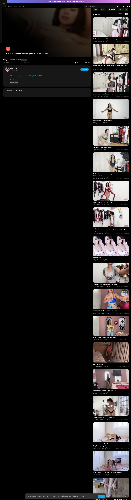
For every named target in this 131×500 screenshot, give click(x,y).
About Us (4, 75)
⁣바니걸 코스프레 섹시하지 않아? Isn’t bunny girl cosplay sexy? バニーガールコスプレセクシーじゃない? (114, 460)
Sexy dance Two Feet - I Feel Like (110, 483)
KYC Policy (12, 64)
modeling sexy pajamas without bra (112, 249)
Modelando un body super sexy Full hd (112, 340)
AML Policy (5, 64)
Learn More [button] (80, 496)
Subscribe (91, 60)
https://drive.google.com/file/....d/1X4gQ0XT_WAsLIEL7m (50, 67)
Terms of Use (12, 75)
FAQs (3, 62)
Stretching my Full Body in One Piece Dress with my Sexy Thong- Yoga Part (114, 386)
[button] (127, 6)
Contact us (9, 62)
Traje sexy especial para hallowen (111, 294)
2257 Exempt (6, 66)
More (50, 6)
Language (5, 80)
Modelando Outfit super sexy (109, 109)
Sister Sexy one (105, 317)
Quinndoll (37, 59)
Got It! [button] (101, 496)
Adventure (42, 6)
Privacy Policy (6, 78)
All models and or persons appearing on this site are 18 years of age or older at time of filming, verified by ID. (11, 71)
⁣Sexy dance (104, 226)
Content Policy (17, 62)
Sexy (29, 6)
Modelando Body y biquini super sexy (112, 271)
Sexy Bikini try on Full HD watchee (110, 362)
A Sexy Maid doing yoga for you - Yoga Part (114, 410)
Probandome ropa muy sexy (109, 179)
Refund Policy (15, 78)
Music (35, 6)
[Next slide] (126, 9)
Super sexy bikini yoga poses (109, 131)
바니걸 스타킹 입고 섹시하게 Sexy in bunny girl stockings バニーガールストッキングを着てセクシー (114, 434)
